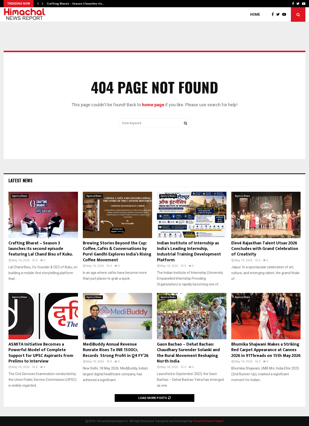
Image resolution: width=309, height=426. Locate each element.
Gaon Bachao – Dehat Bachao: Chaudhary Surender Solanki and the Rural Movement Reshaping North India (188, 353)
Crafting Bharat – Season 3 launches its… (75, 3)
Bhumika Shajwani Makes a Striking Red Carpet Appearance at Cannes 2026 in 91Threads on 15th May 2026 (266, 350)
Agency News (19, 196)
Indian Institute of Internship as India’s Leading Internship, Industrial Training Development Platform (189, 252)
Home (255, 14)
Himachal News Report (208, 421)
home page (153, 104)
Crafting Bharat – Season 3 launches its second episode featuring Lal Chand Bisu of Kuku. (40, 249)
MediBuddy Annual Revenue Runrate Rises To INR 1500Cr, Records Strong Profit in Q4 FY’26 (115, 350)
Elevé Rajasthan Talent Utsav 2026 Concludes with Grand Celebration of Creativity (264, 249)
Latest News (20, 180)
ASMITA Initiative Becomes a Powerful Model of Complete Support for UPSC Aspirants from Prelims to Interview (40, 353)
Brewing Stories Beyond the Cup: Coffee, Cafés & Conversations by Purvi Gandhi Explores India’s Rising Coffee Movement (117, 252)
